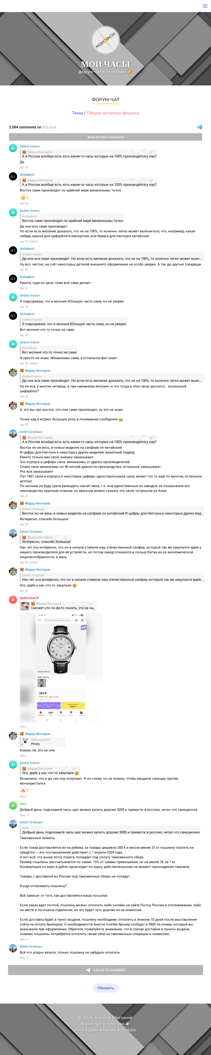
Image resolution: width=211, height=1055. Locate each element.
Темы (77, 113)
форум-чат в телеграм (105, 72)
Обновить (105, 988)
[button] (205, 6)
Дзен (94, 1030)
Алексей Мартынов (113, 1017)
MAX (79, 1030)
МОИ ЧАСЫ (105, 64)
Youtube (128, 1030)
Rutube (109, 1030)
